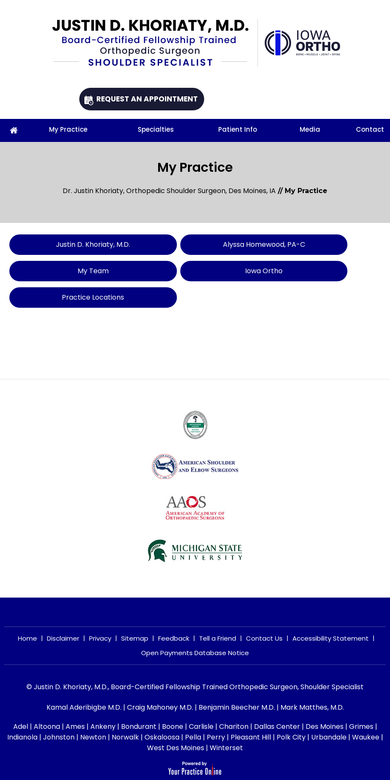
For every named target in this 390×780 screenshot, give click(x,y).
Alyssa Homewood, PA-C (284, 244)
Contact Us (264, 638)
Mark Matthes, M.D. (312, 707)
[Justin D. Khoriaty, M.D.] (155, 42)
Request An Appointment (147, 99)
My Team (100, 271)
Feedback (173, 638)
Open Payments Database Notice (195, 652)
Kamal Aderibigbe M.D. (83, 707)
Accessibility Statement (330, 638)
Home (27, 638)
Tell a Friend (217, 638)
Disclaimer (63, 638)
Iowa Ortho (284, 271)
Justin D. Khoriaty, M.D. (100, 244)
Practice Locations (100, 297)
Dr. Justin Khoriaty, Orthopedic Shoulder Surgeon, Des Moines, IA (169, 191)
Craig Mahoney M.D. (160, 707)
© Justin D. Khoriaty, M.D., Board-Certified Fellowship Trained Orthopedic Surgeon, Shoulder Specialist (195, 687)
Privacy (100, 638)
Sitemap (134, 638)
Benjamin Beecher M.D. (237, 707)
